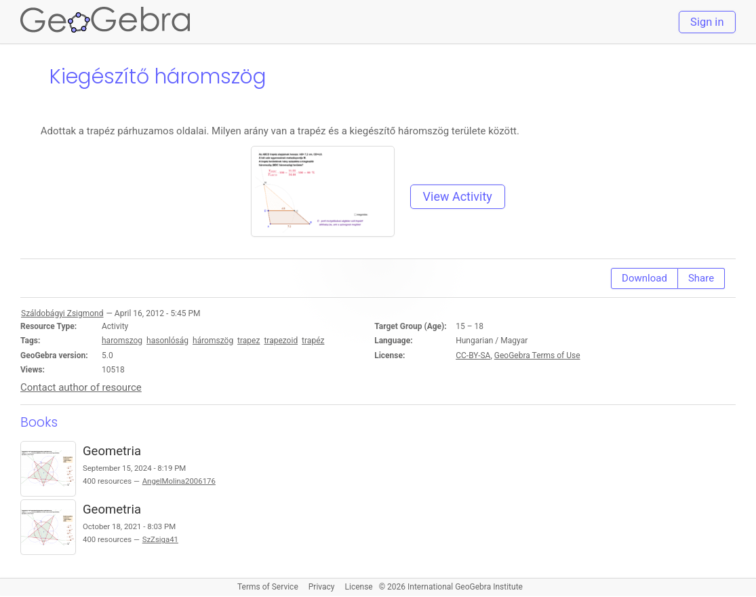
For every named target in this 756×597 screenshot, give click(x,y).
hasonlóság (167, 340)
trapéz (313, 340)
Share (701, 278)
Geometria (112, 451)
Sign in (706, 22)
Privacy (322, 587)
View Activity (457, 196)
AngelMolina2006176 (179, 481)
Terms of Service (267, 587)
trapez (248, 340)
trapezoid (281, 340)
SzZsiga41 (160, 539)
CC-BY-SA (473, 355)
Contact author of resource (81, 387)
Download (644, 278)
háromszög (213, 340)
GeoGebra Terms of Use (537, 355)
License (359, 587)
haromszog (122, 340)
